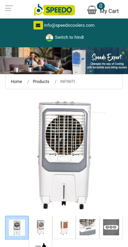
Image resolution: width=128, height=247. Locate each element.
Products (41, 81)
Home (16, 81)
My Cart (103, 10)
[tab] (17, 227)
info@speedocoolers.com (64, 25)
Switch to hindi (64, 37)
